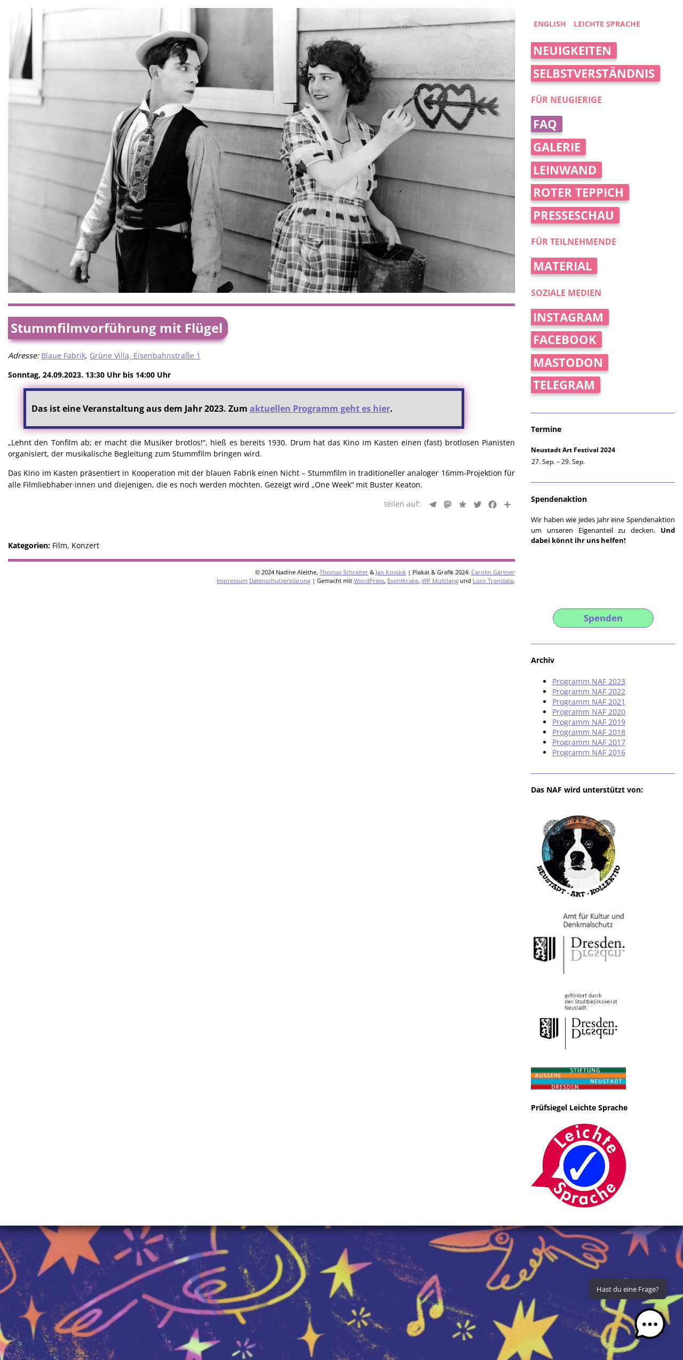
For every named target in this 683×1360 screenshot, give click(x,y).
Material (562, 266)
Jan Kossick (391, 572)
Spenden (603, 618)
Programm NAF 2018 (588, 732)
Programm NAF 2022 (588, 691)
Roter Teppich (578, 192)
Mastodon (568, 362)
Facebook (565, 339)
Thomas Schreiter (344, 572)
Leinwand (565, 170)
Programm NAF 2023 (588, 681)
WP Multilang (440, 581)
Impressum (232, 581)
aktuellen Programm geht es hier (320, 408)
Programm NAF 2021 (588, 702)
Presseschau (573, 215)
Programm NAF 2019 (588, 722)
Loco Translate (493, 581)
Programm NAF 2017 (588, 742)
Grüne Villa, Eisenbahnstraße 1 (145, 355)
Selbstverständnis (594, 73)
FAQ (545, 124)
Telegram (564, 385)
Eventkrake (402, 581)
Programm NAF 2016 (588, 752)
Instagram (568, 317)
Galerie (557, 147)
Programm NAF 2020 (588, 712)
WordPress (369, 581)
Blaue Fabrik (63, 355)
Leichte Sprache (607, 24)
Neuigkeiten (572, 50)
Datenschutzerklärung (280, 581)
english (550, 24)
